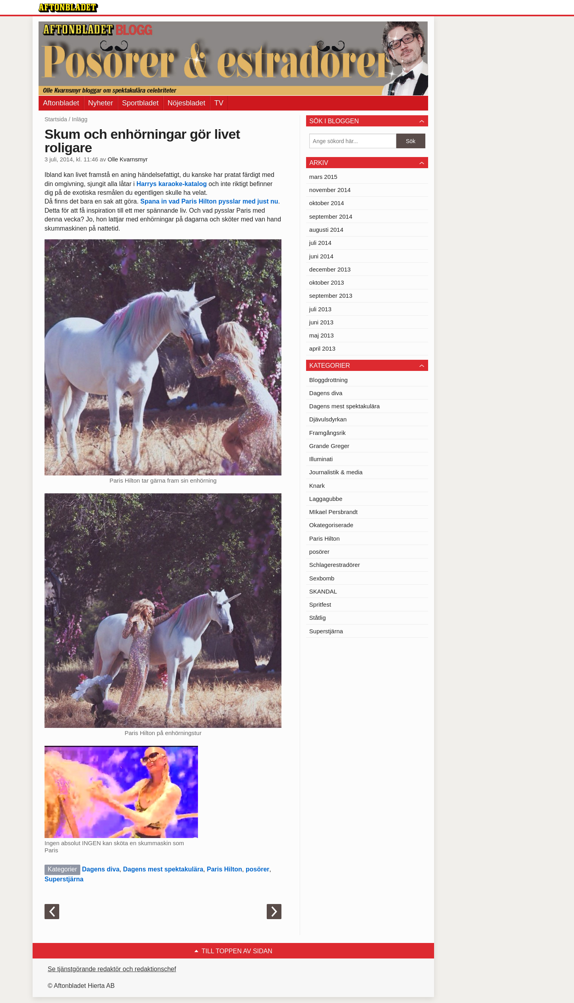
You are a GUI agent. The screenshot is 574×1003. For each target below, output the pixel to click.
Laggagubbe (325, 498)
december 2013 (330, 269)
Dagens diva (100, 869)
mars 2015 (323, 176)
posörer (258, 869)
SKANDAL (323, 591)
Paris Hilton (224, 869)
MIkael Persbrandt (333, 511)
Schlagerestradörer (334, 564)
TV (218, 103)
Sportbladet (140, 103)
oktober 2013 (326, 282)
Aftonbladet (61, 103)
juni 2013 (321, 322)
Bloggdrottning (328, 379)
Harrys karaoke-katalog (172, 183)
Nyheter (100, 103)
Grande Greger (329, 445)
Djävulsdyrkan (328, 419)
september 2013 (330, 295)
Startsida (56, 119)
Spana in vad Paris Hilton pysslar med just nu (209, 201)
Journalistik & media (336, 472)
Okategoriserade (331, 525)
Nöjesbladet (187, 103)
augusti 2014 (326, 229)
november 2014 (330, 189)
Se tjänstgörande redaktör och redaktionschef (112, 969)
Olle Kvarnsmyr (128, 159)
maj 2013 (321, 335)
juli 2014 (320, 242)
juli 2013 (320, 309)
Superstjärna (64, 879)
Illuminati (321, 459)
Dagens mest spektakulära (163, 869)
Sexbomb (321, 578)
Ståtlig (317, 617)
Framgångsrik (327, 432)
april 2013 (322, 348)
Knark (317, 485)
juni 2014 (321, 256)
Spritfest (320, 604)
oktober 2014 (326, 203)
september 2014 (330, 216)
